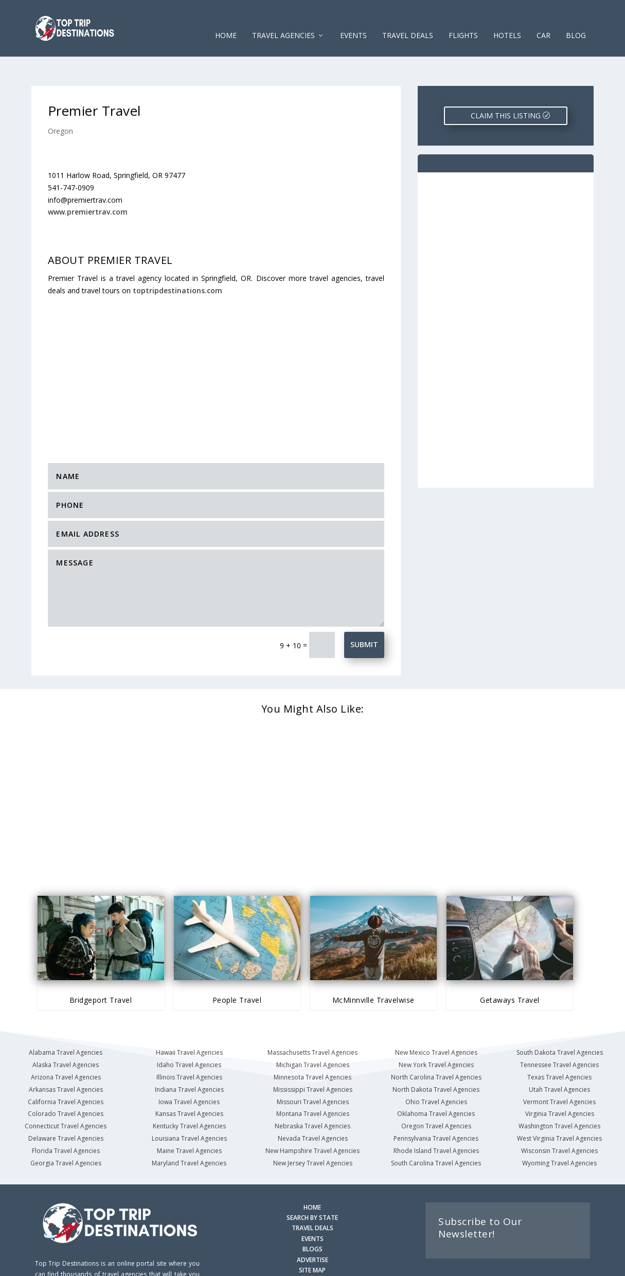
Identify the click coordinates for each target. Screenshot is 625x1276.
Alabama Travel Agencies (65, 1020)
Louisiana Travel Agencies (189, 1106)
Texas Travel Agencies (559, 1045)
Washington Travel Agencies (559, 1094)
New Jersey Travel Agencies (312, 1131)
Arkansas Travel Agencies (66, 1057)
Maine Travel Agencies (189, 1118)
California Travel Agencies (65, 1070)
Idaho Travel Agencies (189, 1033)
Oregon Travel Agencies (436, 1094)
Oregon (60, 99)
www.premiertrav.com (88, 180)
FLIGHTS (463, 20)
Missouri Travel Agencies (313, 1070)
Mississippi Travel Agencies (312, 1057)
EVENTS (353, 20)
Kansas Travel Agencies (189, 1081)
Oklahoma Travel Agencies (436, 1081)
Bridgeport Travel (100, 968)
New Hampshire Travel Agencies (312, 1118)
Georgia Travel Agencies (65, 1131)
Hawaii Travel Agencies (189, 1020)
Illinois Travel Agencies (189, 1045)
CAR (543, 20)
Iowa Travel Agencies (189, 1070)
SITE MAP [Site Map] (312, 1238)
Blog (576, 20)
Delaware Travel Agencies (65, 1106)
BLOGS (312, 1217)
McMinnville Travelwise (373, 968)
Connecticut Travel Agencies (65, 1094)
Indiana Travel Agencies (189, 1057)
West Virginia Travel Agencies (559, 1106)
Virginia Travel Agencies (559, 1081)
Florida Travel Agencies (66, 1118)
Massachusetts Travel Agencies (312, 1020)
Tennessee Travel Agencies (559, 1033)
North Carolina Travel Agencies (436, 1045)
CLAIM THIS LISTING (506, 83)
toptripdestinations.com (177, 258)
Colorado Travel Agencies (65, 1081)
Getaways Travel (510, 968)
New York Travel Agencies (436, 1033)
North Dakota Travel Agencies (435, 1057)
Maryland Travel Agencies (189, 1131)
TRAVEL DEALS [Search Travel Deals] (312, 1196)
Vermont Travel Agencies (559, 1070)
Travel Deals (407, 20)
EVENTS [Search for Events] (312, 1206)
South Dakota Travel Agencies (559, 1020)
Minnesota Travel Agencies (312, 1045)
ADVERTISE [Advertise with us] (312, 1228)
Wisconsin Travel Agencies (559, 1118)
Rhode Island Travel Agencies (436, 1118)
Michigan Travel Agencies (312, 1033)
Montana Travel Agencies (312, 1081)
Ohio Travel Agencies (436, 1070)
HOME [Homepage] (312, 1175)
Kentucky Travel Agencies (189, 1094)
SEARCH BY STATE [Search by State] (312, 1185)
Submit (364, 612)
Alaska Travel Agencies (65, 1033)
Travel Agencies (283, 20)
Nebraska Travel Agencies (312, 1094)
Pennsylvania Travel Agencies (436, 1106)
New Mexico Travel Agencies (436, 1020)
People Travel (237, 968)
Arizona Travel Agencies (66, 1045)
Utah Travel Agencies (559, 1057)
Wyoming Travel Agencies (559, 1131)
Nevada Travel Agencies (313, 1106)
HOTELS (507, 20)
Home (226, 20)
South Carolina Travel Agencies (436, 1131)
